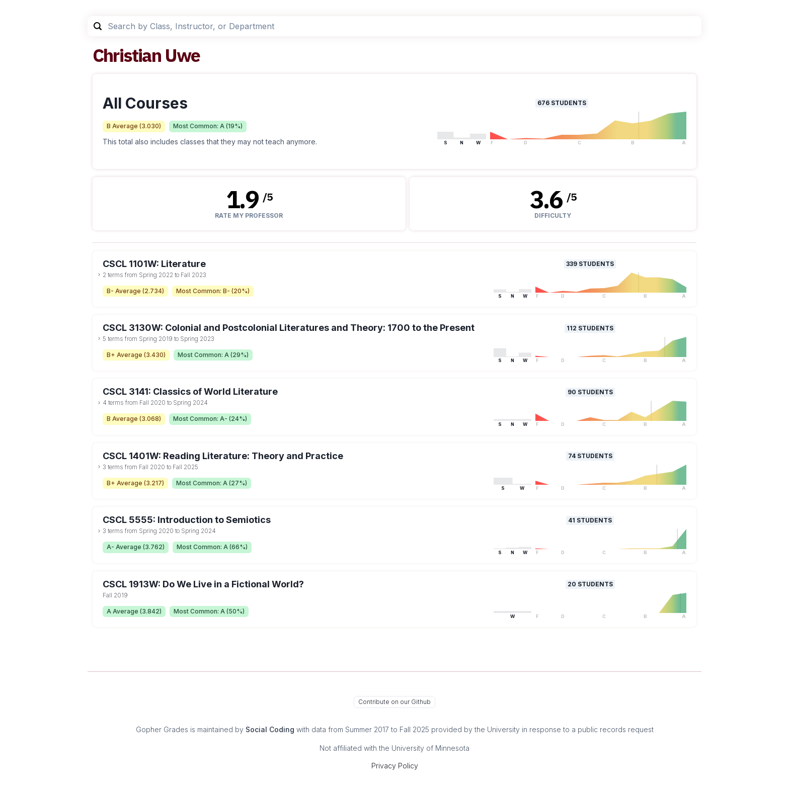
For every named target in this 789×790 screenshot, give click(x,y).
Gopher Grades (162, 729)
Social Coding (270, 729)
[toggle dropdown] (99, 275)
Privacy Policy (394, 765)
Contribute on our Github (394, 702)
